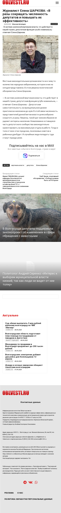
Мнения (54, 24)
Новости (9, 330)
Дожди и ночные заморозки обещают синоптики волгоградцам (24, 366)
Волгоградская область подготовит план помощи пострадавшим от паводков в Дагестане (22, 336)
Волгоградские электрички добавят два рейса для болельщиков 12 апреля (23, 356)
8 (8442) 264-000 (27, 439)
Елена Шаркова (41, 165)
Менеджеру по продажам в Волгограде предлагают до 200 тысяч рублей (24, 346)
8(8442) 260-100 (8, 434)
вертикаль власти (17, 165)
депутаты (30, 165)
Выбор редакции (12, 340)
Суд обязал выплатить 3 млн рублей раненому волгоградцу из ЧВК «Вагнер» (23, 325)
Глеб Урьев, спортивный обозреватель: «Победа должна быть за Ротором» (45, 178)
